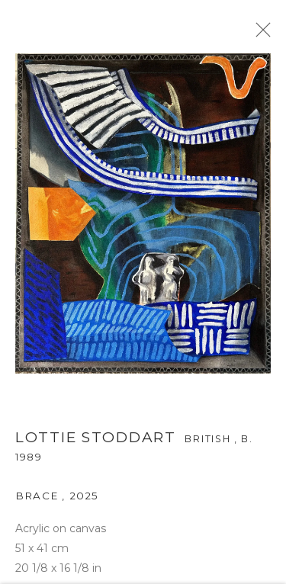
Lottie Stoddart (95, 441)
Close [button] (262, 34)
